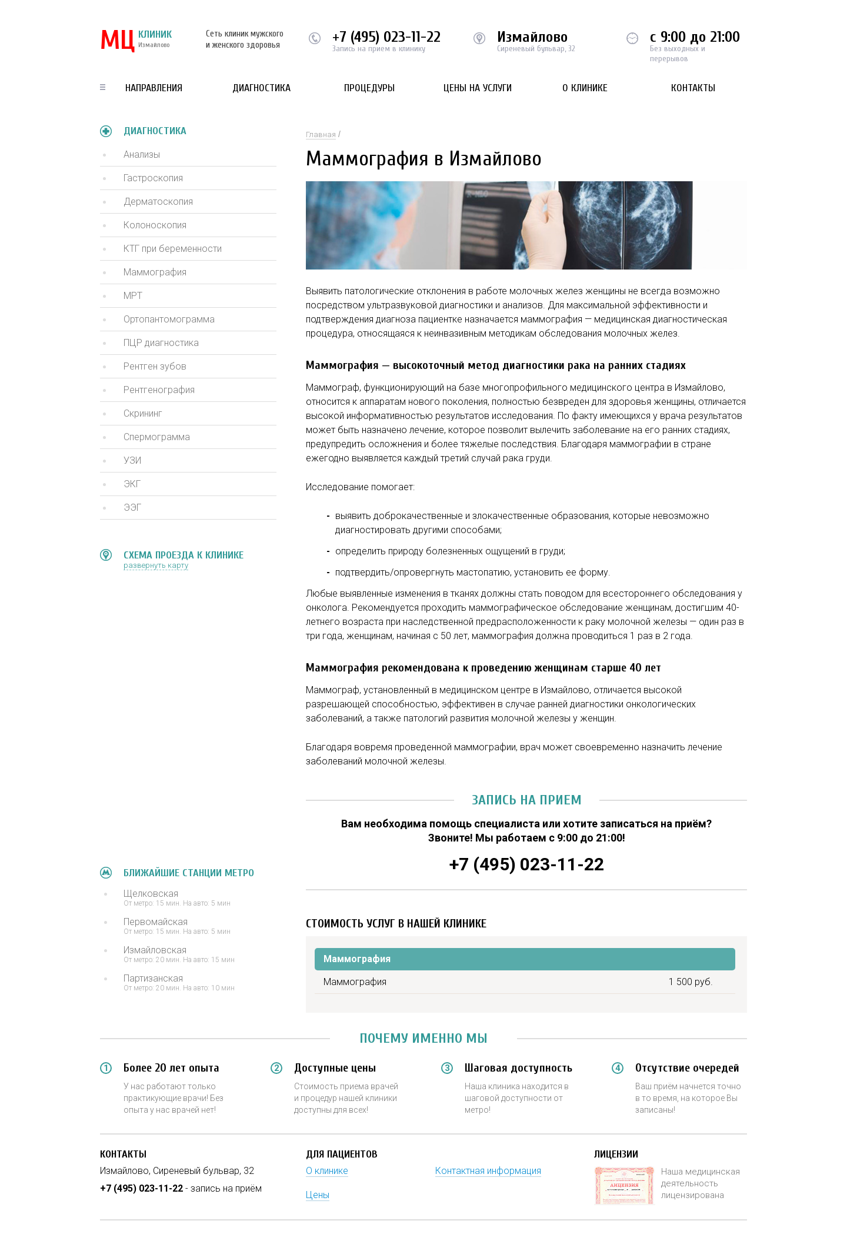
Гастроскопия (153, 178)
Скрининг (143, 413)
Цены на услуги (477, 88)
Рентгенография (159, 389)
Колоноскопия (155, 225)
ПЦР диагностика (161, 342)
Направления (153, 88)
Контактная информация (488, 1170)
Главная (321, 134)
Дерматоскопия (158, 201)
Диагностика (261, 88)
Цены (317, 1194)
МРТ (133, 295)
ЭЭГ (132, 507)
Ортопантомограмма (169, 319)
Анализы (142, 154)
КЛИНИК (136, 41)
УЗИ (132, 460)
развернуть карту (156, 565)
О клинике (585, 88)
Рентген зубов (155, 366)
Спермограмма (157, 437)
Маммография (155, 272)
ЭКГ (132, 484)
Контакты (693, 88)
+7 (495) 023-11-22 (386, 37)
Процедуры (369, 88)
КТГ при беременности (173, 248)
